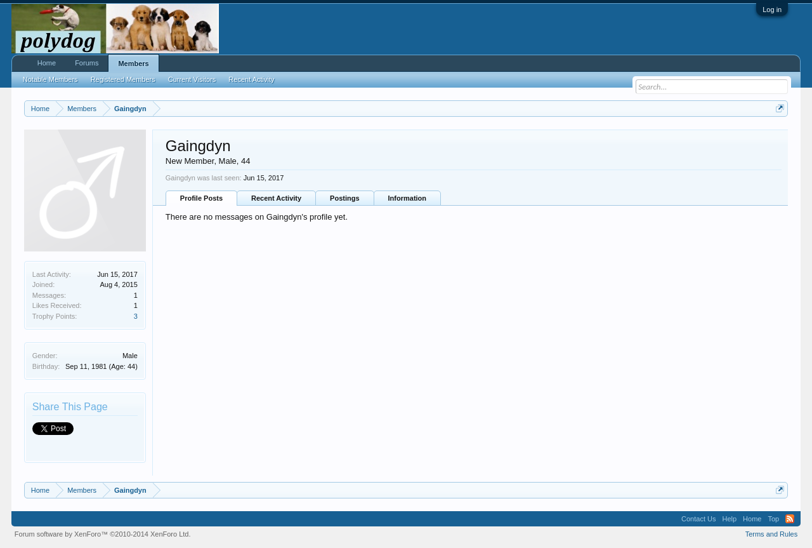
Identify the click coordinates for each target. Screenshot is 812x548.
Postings (344, 198)
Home (46, 63)
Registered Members (123, 79)
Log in (772, 9)
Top (773, 519)
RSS (789, 518)
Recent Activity (276, 198)
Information (407, 198)
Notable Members (50, 79)
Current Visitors (192, 79)
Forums (86, 63)
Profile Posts (201, 198)
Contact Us (698, 519)
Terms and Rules (771, 534)
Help (729, 519)
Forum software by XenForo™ (103, 534)
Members (133, 63)
